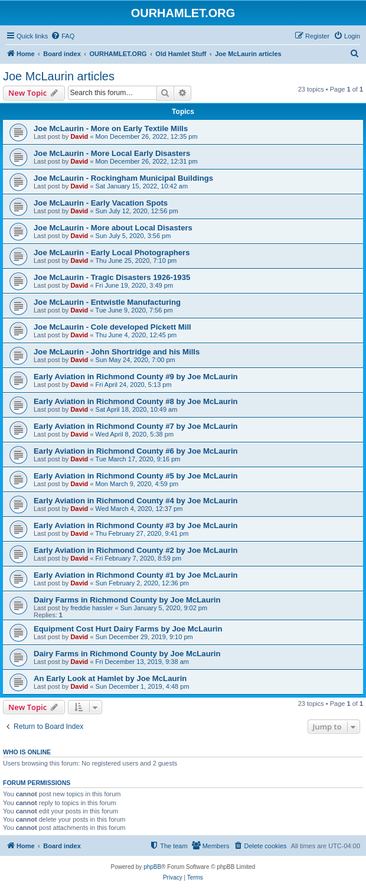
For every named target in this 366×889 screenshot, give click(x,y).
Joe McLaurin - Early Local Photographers (112, 252)
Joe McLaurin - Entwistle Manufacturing (107, 302)
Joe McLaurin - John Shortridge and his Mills (117, 351)
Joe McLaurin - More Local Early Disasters (112, 153)
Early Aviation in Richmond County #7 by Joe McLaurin (136, 426)
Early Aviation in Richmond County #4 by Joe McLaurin (136, 500)
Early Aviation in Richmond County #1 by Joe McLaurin (136, 575)
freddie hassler (91, 607)
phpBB (152, 867)
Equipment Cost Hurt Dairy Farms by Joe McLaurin (128, 628)
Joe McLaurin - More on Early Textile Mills (111, 128)
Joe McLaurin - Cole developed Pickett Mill (112, 327)
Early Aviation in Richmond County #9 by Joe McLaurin (136, 376)
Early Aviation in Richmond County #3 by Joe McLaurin (136, 525)
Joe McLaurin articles (59, 76)
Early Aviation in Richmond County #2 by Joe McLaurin (136, 550)
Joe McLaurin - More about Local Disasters (113, 227)
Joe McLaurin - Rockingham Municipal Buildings (123, 178)
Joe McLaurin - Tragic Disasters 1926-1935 (112, 277)
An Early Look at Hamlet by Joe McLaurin (110, 678)
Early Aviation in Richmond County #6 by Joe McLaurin (136, 451)
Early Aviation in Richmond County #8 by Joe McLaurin (136, 401)
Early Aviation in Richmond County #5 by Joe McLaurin (136, 475)
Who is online (27, 752)
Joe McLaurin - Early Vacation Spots (101, 202)
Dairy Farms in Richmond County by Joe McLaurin (127, 599)
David (79, 136)
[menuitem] (62, 36)
